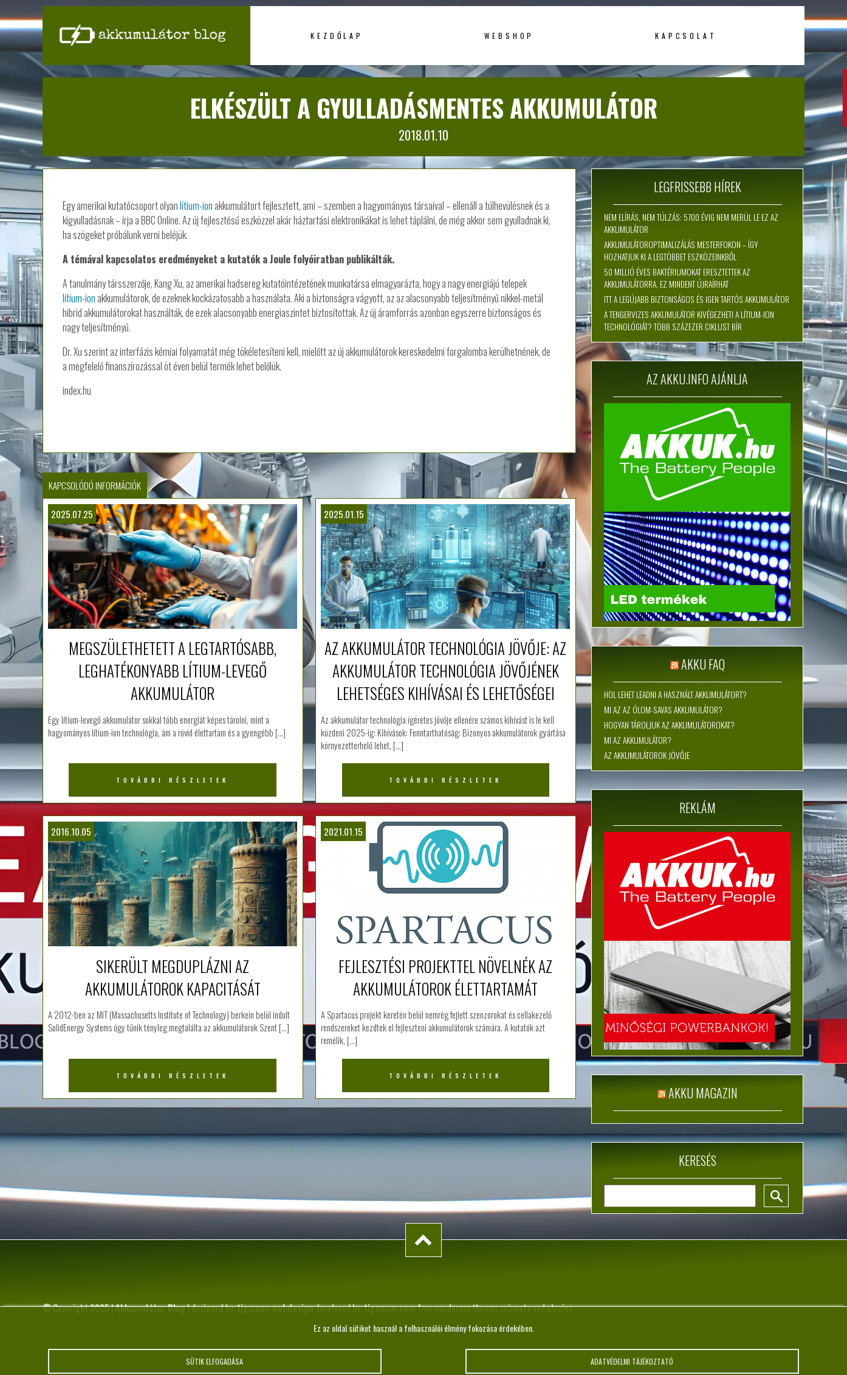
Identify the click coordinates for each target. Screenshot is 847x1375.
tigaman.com (390, 1307)
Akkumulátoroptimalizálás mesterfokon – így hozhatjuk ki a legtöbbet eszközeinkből (681, 250)
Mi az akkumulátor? (637, 740)
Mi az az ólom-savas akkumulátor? (663, 710)
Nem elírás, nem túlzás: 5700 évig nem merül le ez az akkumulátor (691, 223)
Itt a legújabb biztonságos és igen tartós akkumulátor (696, 299)
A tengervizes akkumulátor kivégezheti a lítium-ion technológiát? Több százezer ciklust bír (689, 320)
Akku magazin (703, 1093)
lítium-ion (196, 205)
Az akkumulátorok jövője (647, 755)
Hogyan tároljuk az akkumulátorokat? (669, 725)
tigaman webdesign (275, 1307)
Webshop (509, 35)
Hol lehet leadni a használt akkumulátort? (675, 694)
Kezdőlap (336, 35)
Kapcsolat (685, 35)
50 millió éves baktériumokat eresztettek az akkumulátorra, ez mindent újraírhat (677, 278)
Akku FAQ (703, 664)
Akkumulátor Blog (150, 1307)
